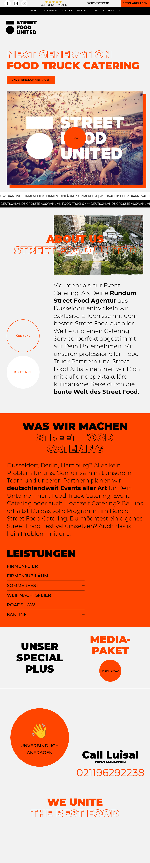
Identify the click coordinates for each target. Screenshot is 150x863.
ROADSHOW (46, 604)
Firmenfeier (46, 566)
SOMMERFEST (46, 585)
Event (34, 10)
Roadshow (50, 10)
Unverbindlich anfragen (31, 79)
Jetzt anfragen (135, 3)
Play (75, 137)
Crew (95, 10)
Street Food (111, 10)
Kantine (67, 10)
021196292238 (98, 3)
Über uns (23, 335)
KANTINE (46, 614)
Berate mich (23, 372)
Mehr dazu (110, 670)
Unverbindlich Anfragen (40, 737)
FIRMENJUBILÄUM (46, 575)
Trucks (82, 10)
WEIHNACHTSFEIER (46, 595)
